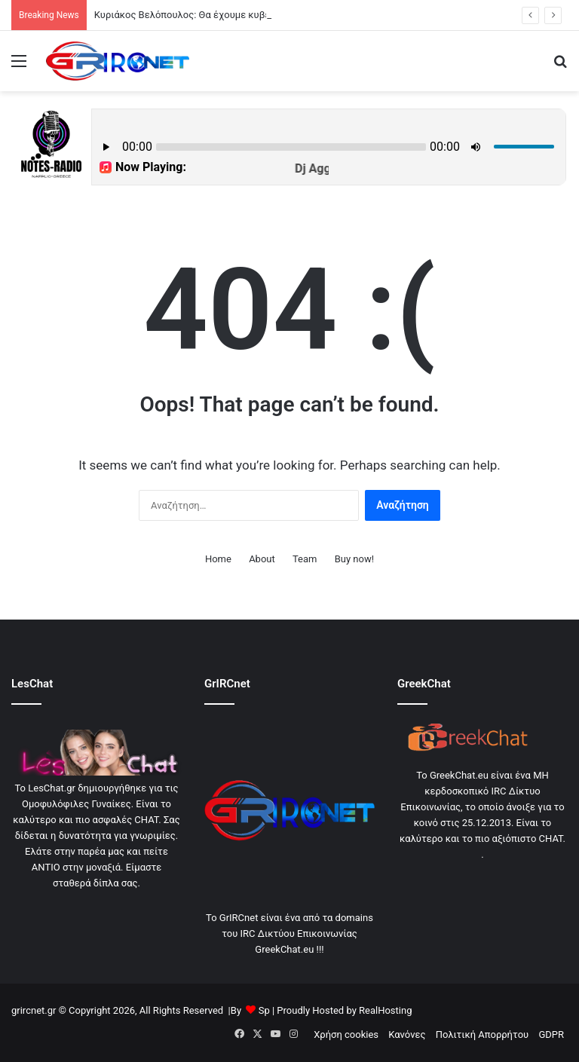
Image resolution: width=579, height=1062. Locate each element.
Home (218, 559)
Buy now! (354, 559)
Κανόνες (406, 1034)
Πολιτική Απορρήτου (482, 1034)
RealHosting (385, 1010)
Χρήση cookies (346, 1034)
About (262, 559)
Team (305, 559)
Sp (264, 1010)
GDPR (551, 1034)
